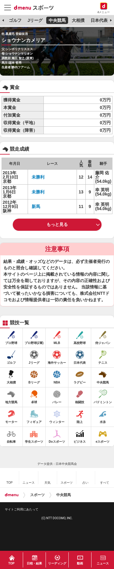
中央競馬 (57, 20)
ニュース (103, 563)
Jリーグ (35, 20)
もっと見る (57, 224)
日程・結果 (34, 563)
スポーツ (37, 495)
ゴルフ (15, 20)
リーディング (57, 563)
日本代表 (99, 20)
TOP (11, 563)
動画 (80, 563)
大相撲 (78, 20)
